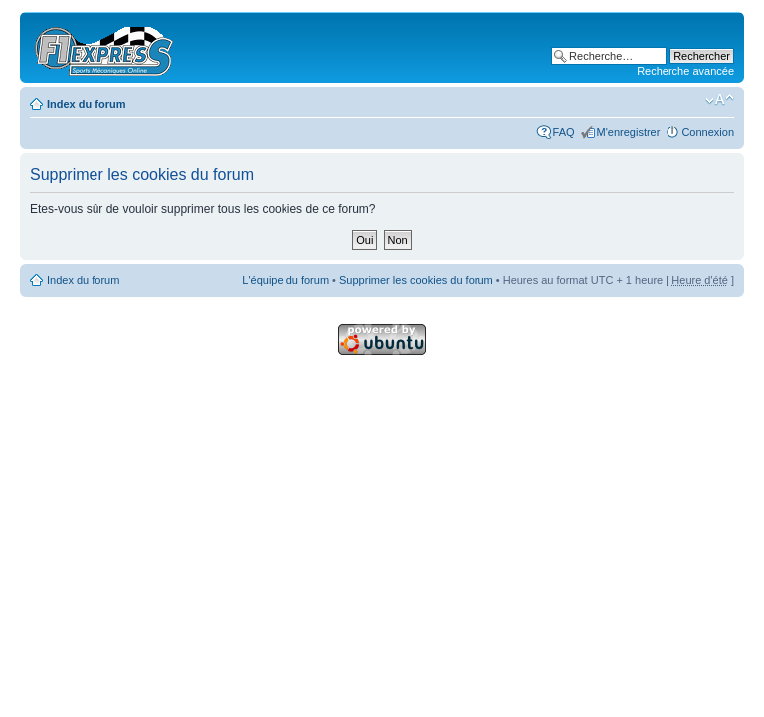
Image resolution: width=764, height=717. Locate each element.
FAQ (564, 132)
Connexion (707, 132)
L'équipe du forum (285, 280)
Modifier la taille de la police (719, 100)
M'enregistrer (629, 132)
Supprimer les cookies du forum (416, 280)
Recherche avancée (685, 71)
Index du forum (86, 104)
